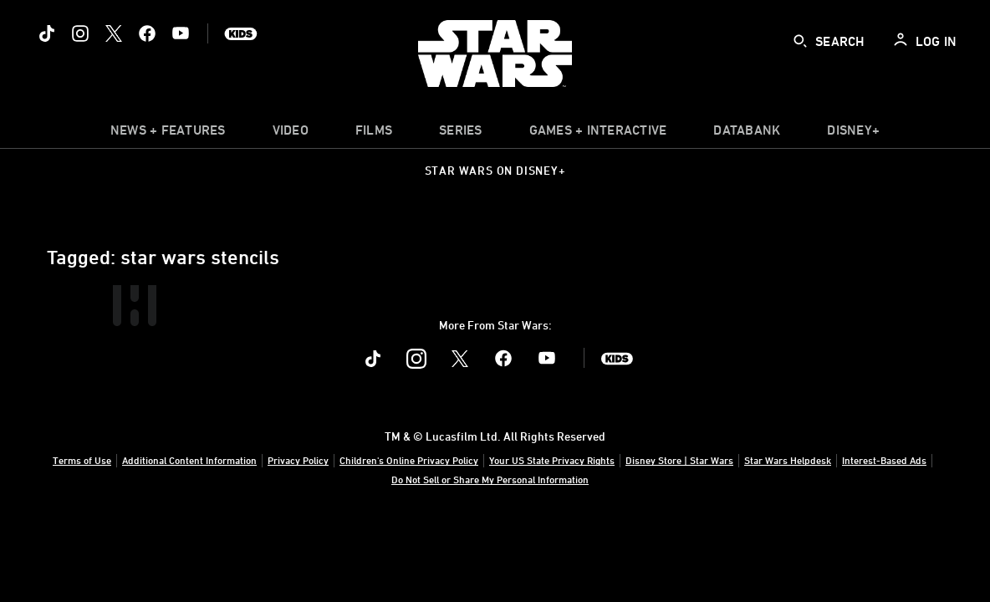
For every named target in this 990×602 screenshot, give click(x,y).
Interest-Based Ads (884, 460)
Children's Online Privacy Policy (408, 460)
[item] (168, 133)
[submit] (800, 41)
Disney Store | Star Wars (679, 460)
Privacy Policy (298, 460)
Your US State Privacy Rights (552, 460)
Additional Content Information (189, 460)
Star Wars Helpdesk (787, 460)
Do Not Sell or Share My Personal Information (490, 479)
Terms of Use (82, 460)
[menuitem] (290, 133)
